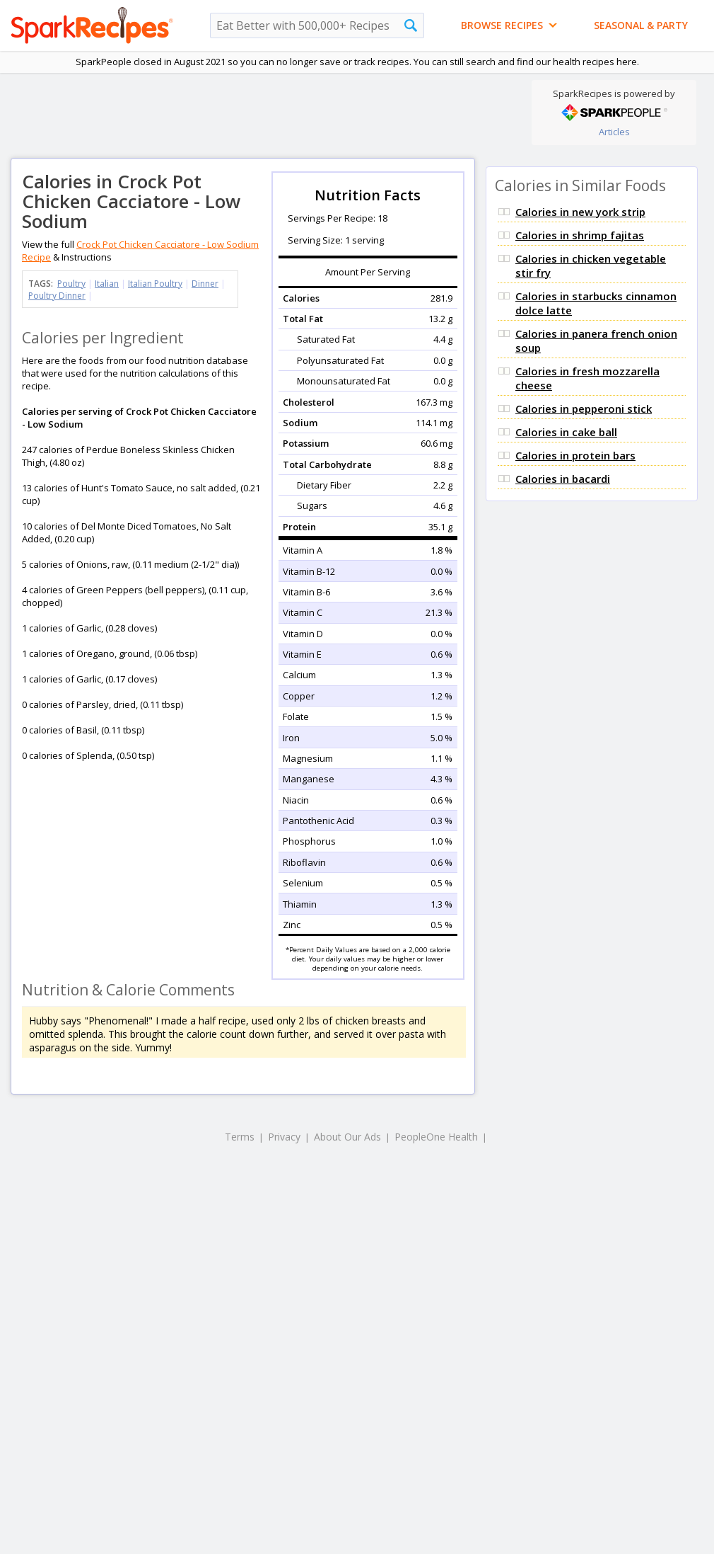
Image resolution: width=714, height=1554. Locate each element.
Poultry (71, 284)
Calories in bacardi (562, 479)
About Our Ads (347, 1136)
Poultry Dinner (57, 296)
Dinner (205, 284)
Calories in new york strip (580, 212)
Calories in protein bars (575, 455)
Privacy (284, 1136)
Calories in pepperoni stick (583, 408)
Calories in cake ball (566, 432)
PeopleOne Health (436, 1136)
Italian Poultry (155, 284)
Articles (614, 131)
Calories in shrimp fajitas (579, 235)
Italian (107, 284)
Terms (239, 1136)
